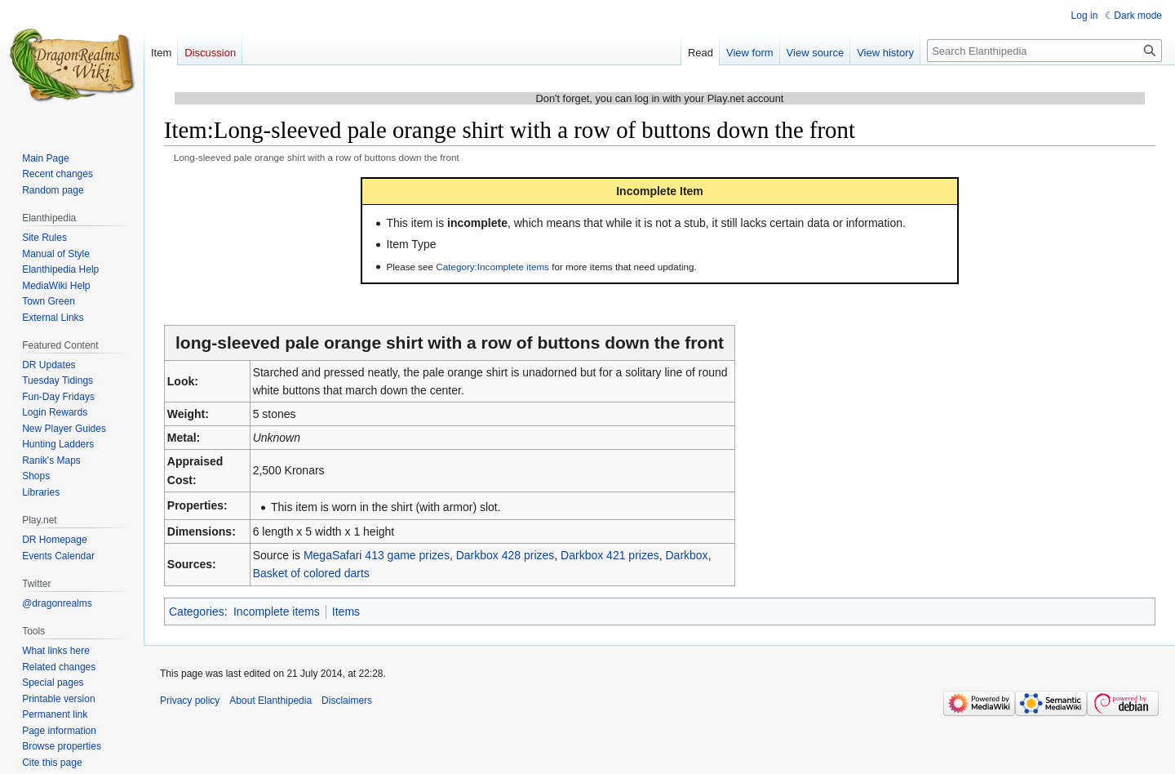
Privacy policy (189, 700)
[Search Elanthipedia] (1044, 50)
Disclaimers (346, 700)
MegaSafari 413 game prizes (377, 555)
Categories (196, 611)
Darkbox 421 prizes (610, 555)
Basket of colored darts (311, 573)
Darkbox (686, 555)
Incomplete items (276, 611)
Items (346, 611)
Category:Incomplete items (492, 266)
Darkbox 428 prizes (505, 555)
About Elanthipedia (270, 700)
